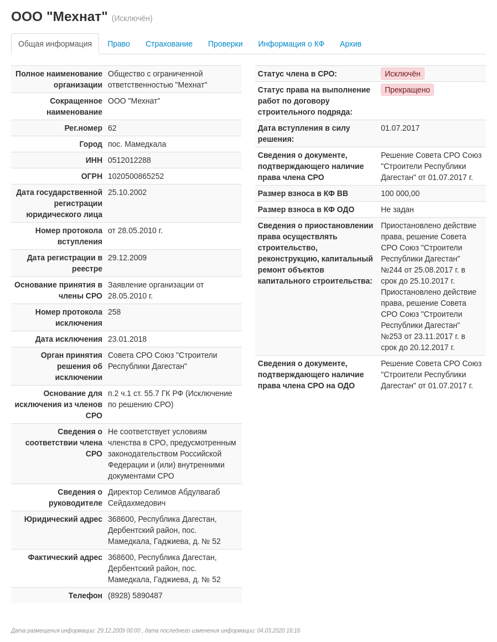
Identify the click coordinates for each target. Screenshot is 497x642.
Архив (350, 43)
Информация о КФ (291, 43)
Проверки (225, 43)
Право (118, 43)
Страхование (169, 43)
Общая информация (55, 43)
